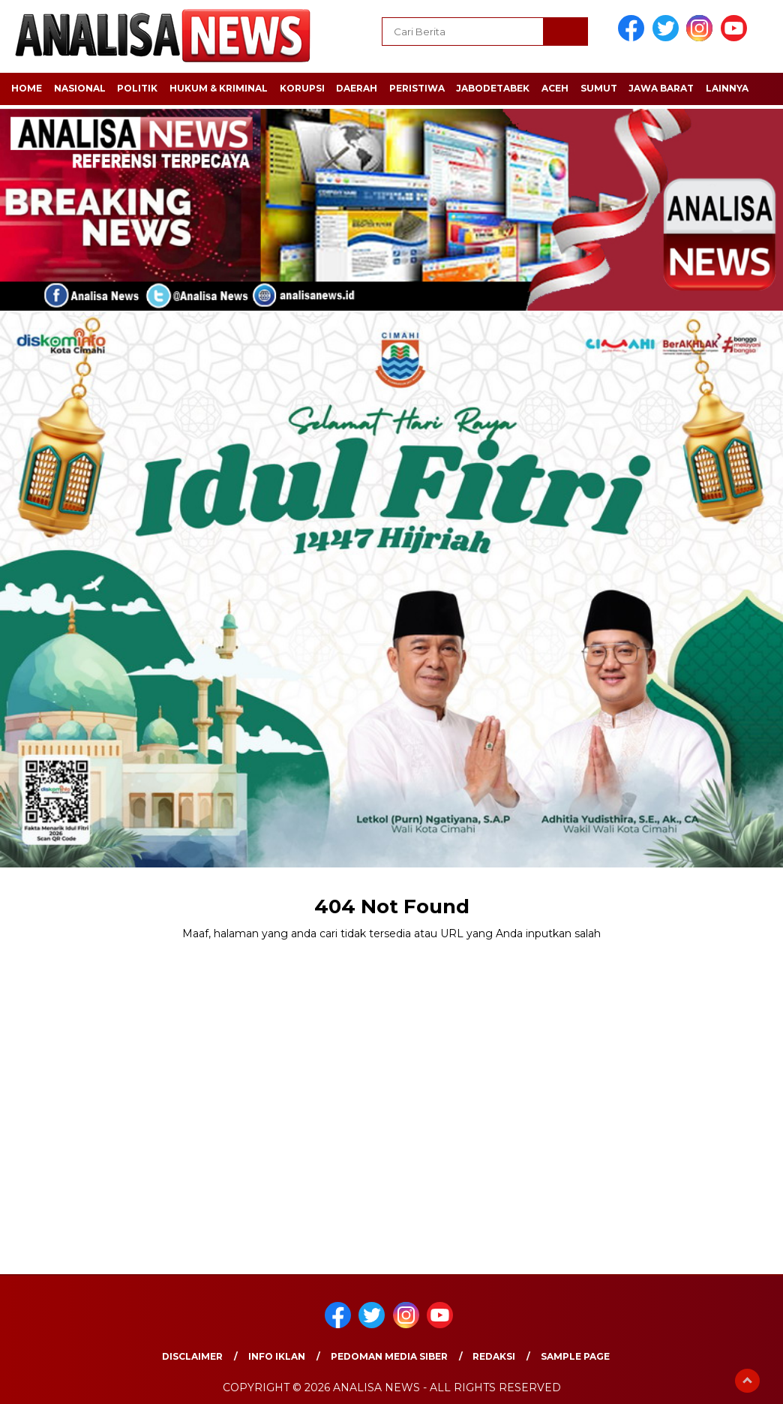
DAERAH (356, 88)
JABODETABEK (493, 88)
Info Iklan (276, 1356)
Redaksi (493, 1356)
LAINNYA (727, 88)
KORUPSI (302, 88)
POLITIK (137, 88)
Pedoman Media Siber (389, 1356)
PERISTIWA (417, 88)
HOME (26, 88)
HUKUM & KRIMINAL (219, 88)
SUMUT (598, 88)
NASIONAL (80, 88)
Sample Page (575, 1356)
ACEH (555, 88)
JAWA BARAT (661, 88)
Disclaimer (192, 1356)
